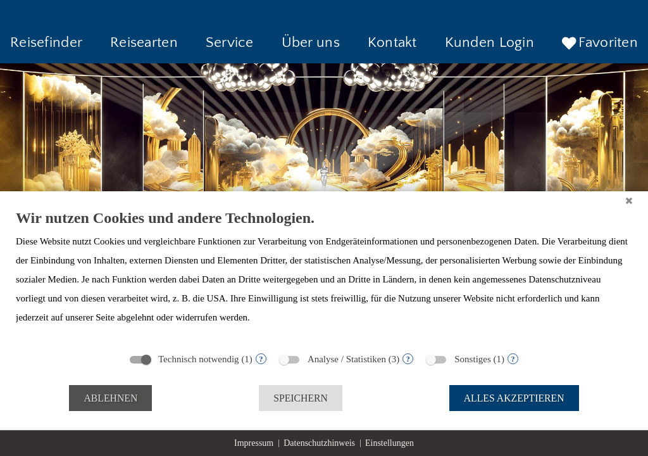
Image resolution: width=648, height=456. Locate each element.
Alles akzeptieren (514, 398)
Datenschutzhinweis (319, 443)
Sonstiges (472, 359)
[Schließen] (629, 200)
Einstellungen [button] (389, 443)
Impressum (253, 443)
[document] (324, 276)
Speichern (300, 398)
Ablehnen (110, 398)
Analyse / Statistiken (347, 359)
